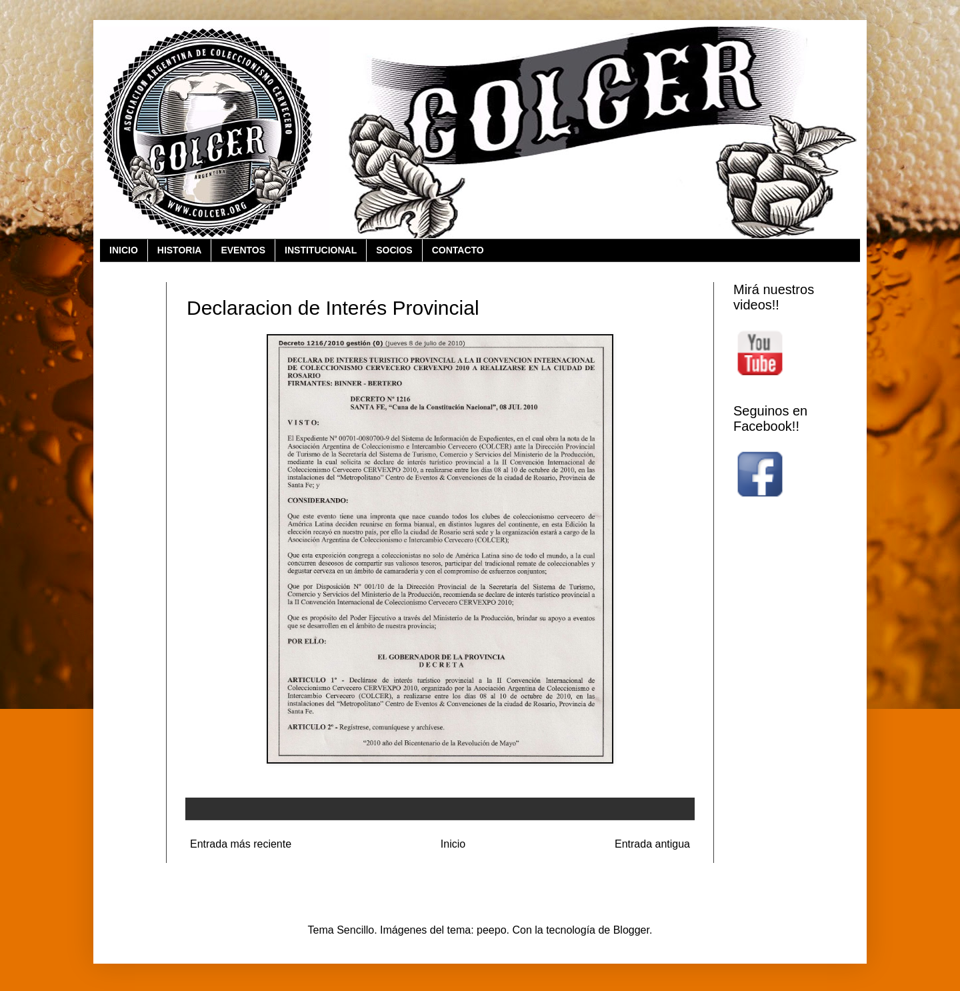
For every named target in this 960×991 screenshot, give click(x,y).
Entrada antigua (652, 844)
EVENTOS (243, 250)
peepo (492, 930)
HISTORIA (179, 250)
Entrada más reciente (240, 844)
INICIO (123, 250)
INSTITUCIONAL (321, 250)
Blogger (631, 930)
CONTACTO (458, 250)
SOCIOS (394, 250)
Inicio (453, 844)
